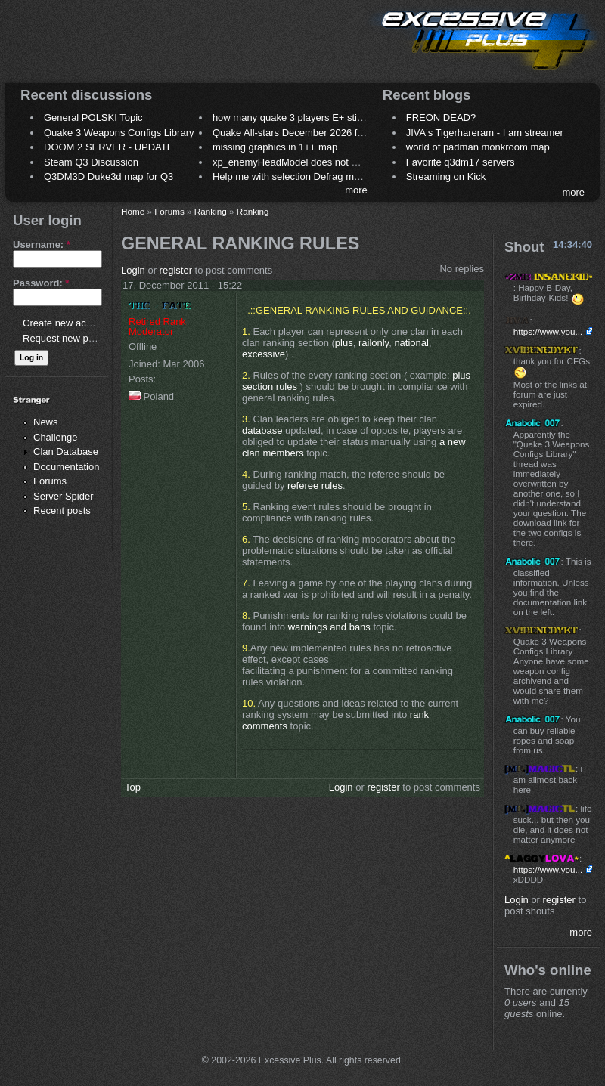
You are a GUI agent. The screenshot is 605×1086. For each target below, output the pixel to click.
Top (133, 787)
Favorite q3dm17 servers (460, 162)
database (262, 430)
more (356, 190)
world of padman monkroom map (478, 147)
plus (344, 342)
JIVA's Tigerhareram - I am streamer (484, 132)
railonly (373, 342)
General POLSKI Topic (93, 117)
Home (132, 211)
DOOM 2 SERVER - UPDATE (108, 147)
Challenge (55, 437)
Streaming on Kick (446, 176)
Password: (41, 283)
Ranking (210, 211)
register (176, 270)
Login (133, 270)
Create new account (66, 323)
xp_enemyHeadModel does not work (292, 162)
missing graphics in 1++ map (275, 147)
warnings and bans (331, 627)
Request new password (74, 338)
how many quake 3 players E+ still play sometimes (323, 117)
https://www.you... (548, 331)
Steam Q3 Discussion (91, 162)
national (411, 342)
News (45, 422)
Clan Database (65, 451)
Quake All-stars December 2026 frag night (304, 132)
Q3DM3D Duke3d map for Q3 (108, 176)
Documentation (66, 466)
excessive (263, 354)
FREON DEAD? (441, 117)
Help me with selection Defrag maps (291, 176)
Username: (41, 244)
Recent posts (62, 510)
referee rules (315, 485)
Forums (50, 481)
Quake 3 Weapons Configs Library (119, 132)
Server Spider (63, 496)
